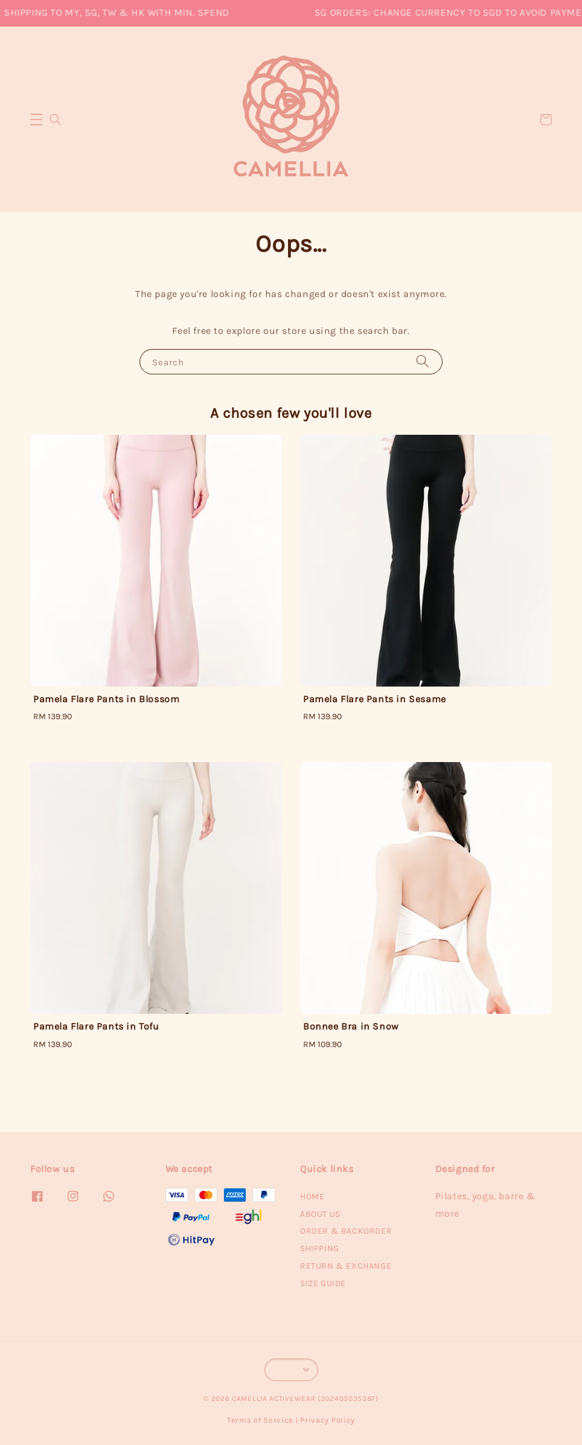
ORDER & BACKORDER (346, 1231)
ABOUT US (320, 1214)
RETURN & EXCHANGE (345, 1266)
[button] (36, 119)
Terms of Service (260, 1419)
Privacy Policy (327, 1419)
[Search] (422, 361)
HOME (312, 1196)
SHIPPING (319, 1248)
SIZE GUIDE (323, 1283)
